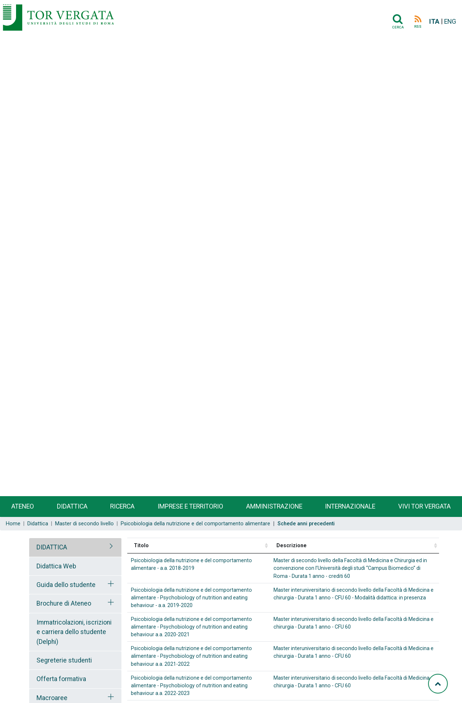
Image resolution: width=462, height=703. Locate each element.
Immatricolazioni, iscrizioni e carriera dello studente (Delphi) (74, 632)
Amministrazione (274, 506)
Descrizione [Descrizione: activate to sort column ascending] (291, 545)
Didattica (72, 506)
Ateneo (22, 506)
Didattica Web (56, 566)
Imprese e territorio (190, 506)
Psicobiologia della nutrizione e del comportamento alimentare (195, 524)
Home (13, 524)
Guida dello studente (66, 584)
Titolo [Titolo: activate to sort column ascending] (141, 545)
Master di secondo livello (84, 524)
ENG (450, 21)
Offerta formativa (61, 679)
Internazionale (350, 506)
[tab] (75, 547)
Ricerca (122, 506)
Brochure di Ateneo (63, 603)
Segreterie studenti (64, 660)
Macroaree (51, 698)
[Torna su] (438, 684)
